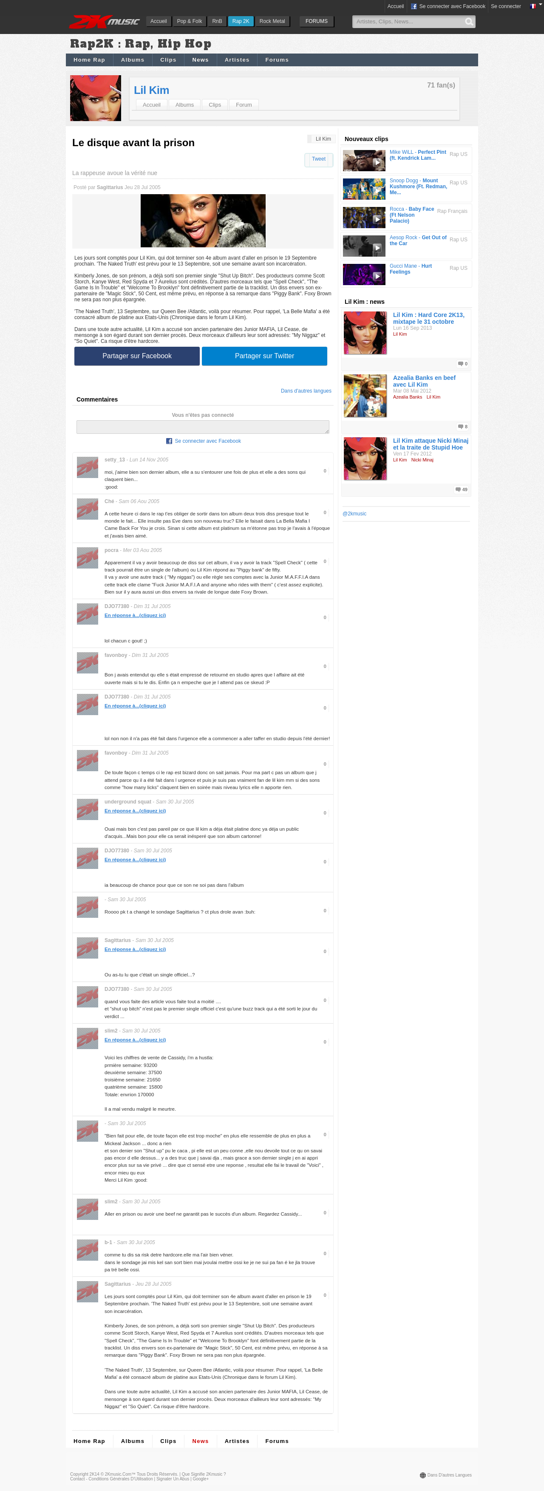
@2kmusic (354, 514)
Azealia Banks (407, 396)
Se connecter (506, 6)
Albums (132, 60)
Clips (168, 60)
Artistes (237, 60)
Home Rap (89, 60)
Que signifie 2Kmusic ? (204, 1476)
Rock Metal (272, 21)
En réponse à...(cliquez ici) (135, 617)
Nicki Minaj (422, 459)
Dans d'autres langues (306, 391)
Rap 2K (240, 21)
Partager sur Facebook (137, 355)
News (200, 60)
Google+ (201, 1481)
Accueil (158, 21)
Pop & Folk (189, 21)
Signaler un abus (172, 1481)
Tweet (319, 159)
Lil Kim (151, 90)
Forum (244, 105)
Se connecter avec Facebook (448, 7)
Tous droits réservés (157, 1476)
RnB (217, 21)
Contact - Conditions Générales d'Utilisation (111, 1481)
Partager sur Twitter (264, 355)
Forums (277, 60)
